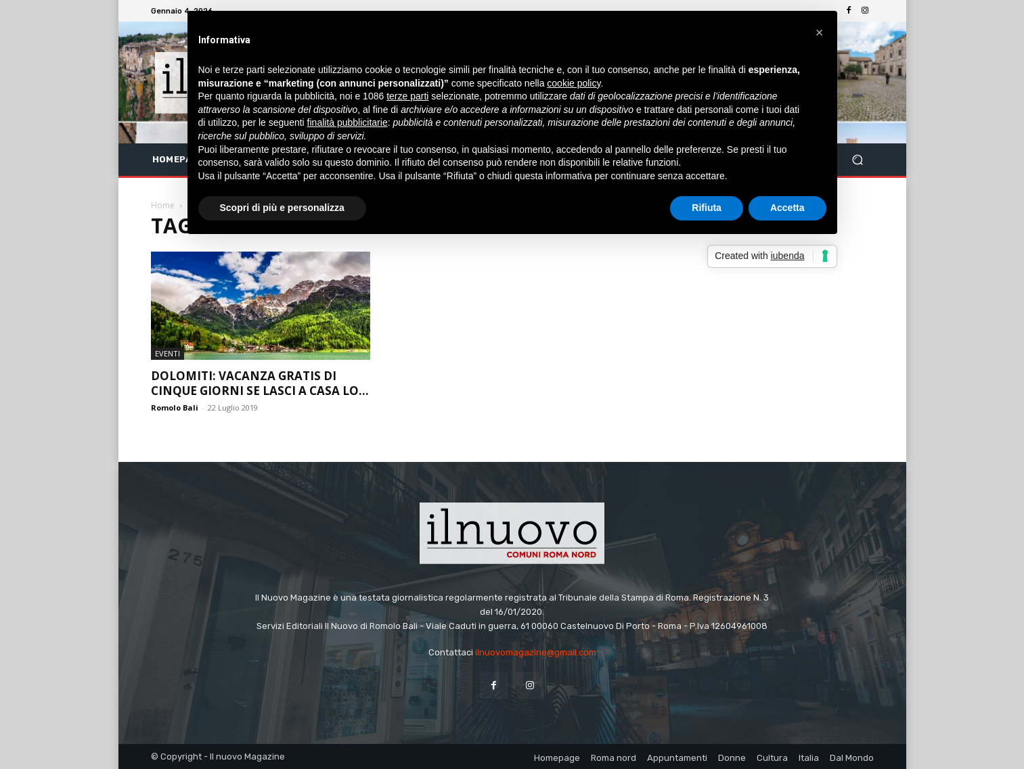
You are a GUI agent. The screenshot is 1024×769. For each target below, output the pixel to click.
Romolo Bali (174, 407)
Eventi (167, 353)
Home (163, 205)
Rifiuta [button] (706, 207)
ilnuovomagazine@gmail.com (535, 652)
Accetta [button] (787, 207)
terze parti (407, 96)
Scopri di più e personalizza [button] (282, 207)
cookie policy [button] (573, 83)
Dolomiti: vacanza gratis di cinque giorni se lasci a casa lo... (260, 383)
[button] (858, 160)
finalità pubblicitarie (347, 122)
